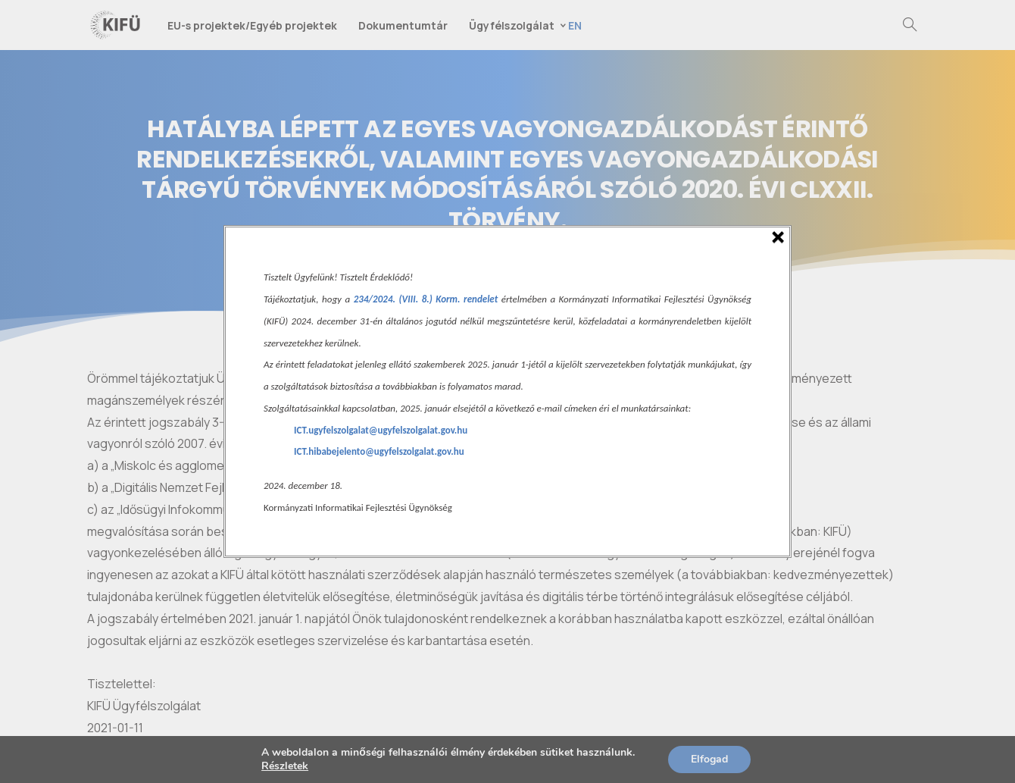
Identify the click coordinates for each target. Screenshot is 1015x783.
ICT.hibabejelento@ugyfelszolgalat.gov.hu (379, 451)
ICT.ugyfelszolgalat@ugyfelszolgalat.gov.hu (380, 430)
